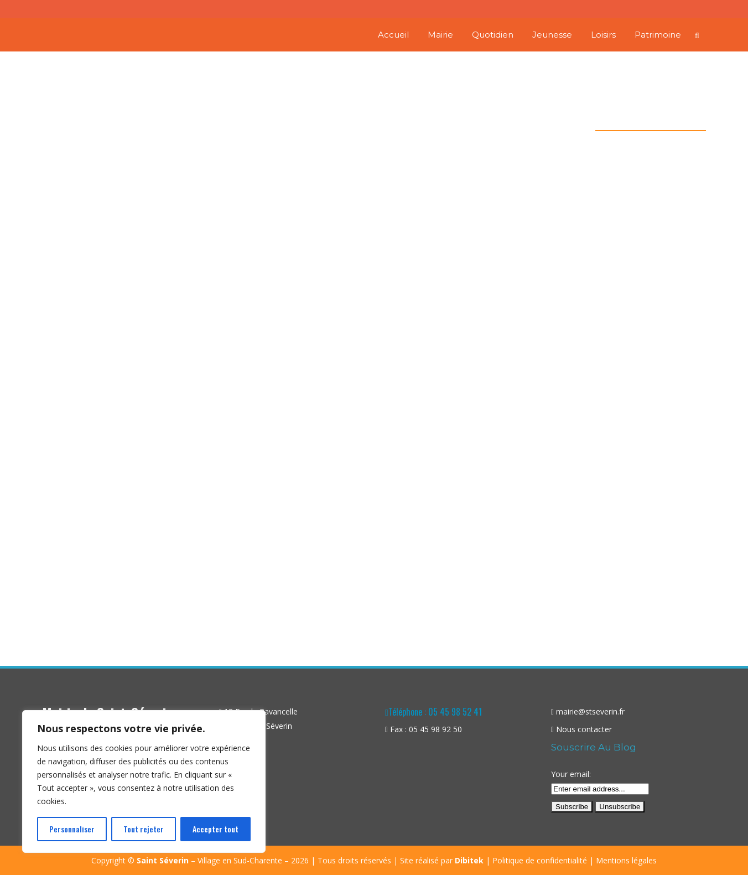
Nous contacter (584, 729)
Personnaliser (72, 829)
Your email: (571, 774)
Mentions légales (626, 860)
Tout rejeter (143, 829)
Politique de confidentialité (539, 860)
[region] (144, 781)
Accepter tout (215, 829)
